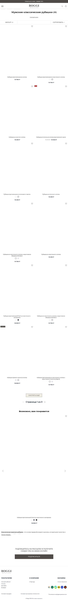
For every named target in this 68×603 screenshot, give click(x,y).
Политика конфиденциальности (58, 594)
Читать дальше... (6, 534)
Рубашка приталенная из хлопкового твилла (17, 194)
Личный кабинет (6, 581)
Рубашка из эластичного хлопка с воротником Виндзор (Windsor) (17, 255)
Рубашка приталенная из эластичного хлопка (51, 77)
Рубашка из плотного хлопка (51, 194)
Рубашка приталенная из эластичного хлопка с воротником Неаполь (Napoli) (51, 378)
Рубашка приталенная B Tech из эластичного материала (17, 316)
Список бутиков (62, 581)
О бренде (32, 581)
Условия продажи (6, 593)
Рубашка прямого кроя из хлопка (17, 377)
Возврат (3, 587)
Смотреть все (34, 17)
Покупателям (6, 578)
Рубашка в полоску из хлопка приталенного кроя (51, 137)
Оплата (3, 583)
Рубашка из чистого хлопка (17, 137)
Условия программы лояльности (30, 593)
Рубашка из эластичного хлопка (51, 254)
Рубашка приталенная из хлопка (17, 77)
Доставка (3, 585)
